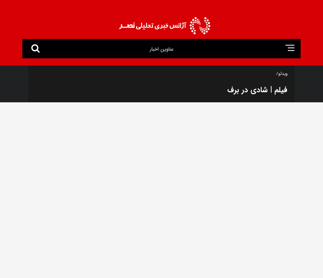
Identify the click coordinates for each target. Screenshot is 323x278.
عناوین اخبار (161, 49)
